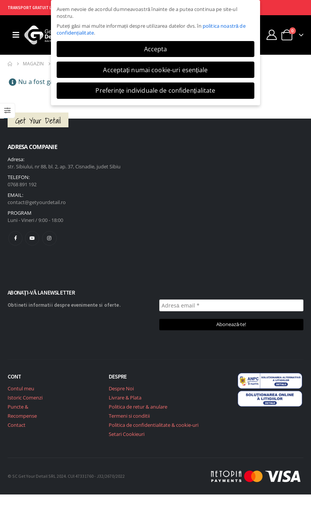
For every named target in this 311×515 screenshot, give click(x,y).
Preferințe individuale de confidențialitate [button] (155, 90)
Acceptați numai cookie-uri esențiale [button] (155, 70)
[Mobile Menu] (16, 35)
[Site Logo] (45, 34)
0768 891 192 (22, 184)
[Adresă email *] (231, 305)
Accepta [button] (155, 49)
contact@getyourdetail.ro (37, 202)
